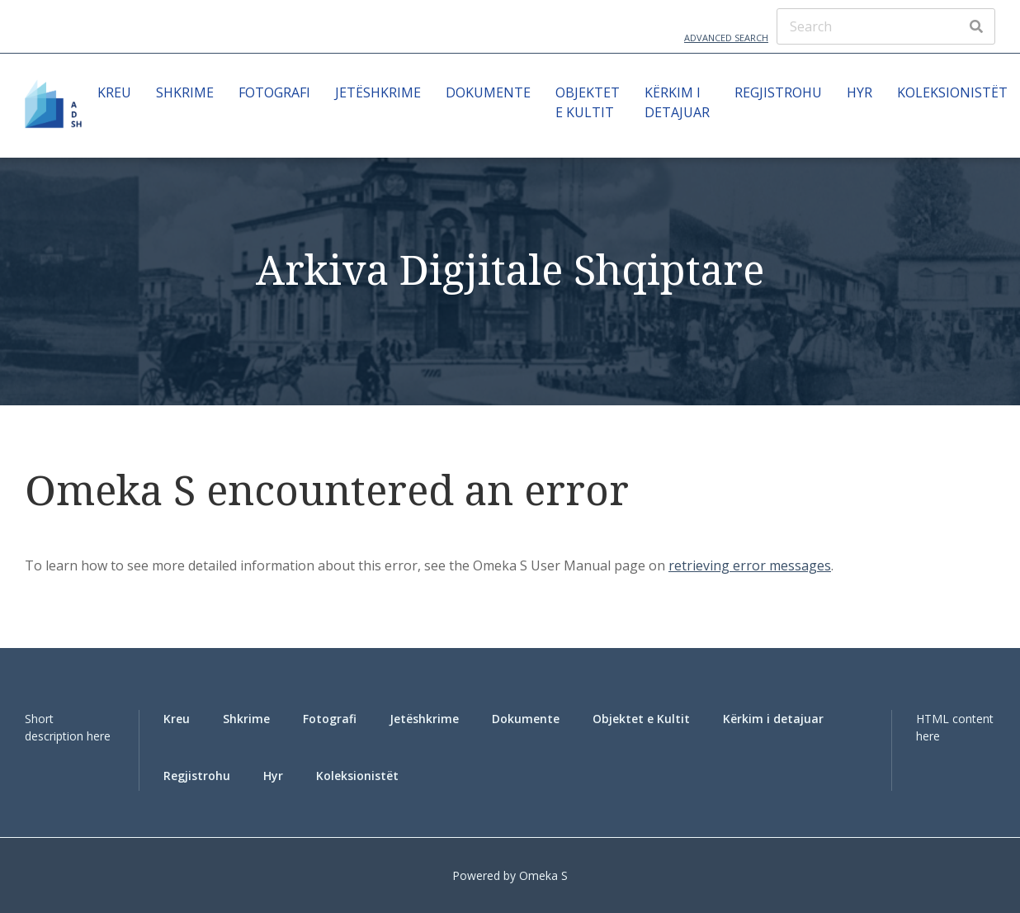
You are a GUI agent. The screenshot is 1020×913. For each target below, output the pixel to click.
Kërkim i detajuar (677, 102)
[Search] (886, 26)
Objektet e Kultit (587, 102)
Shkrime (185, 92)
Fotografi (274, 92)
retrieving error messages (749, 565)
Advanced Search (726, 37)
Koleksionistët (952, 92)
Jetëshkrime (378, 92)
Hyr (859, 92)
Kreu (114, 92)
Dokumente (488, 92)
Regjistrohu (778, 92)
